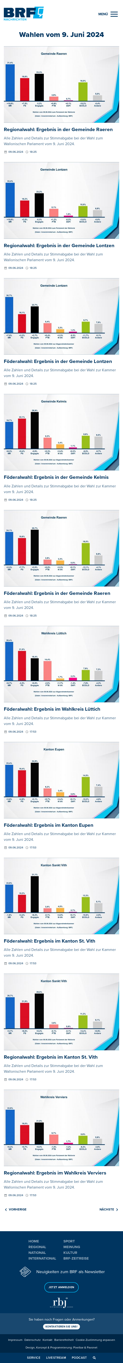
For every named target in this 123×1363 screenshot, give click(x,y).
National (37, 1253)
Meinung (71, 1247)
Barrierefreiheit (64, 1340)
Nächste (109, 1209)
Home (33, 1241)
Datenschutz (32, 1340)
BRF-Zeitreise (76, 1258)
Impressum (15, 1340)
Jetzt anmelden (61, 1287)
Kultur (70, 1253)
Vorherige (16, 1209)
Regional (37, 1247)
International (42, 1258)
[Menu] (108, 14)
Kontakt (47, 1340)
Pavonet (92, 1347)
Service (33, 1358)
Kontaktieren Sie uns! (61, 1326)
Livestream (56, 1358)
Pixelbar (78, 1347)
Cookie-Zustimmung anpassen (95, 1340)
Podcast (79, 1358)
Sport (69, 1241)
